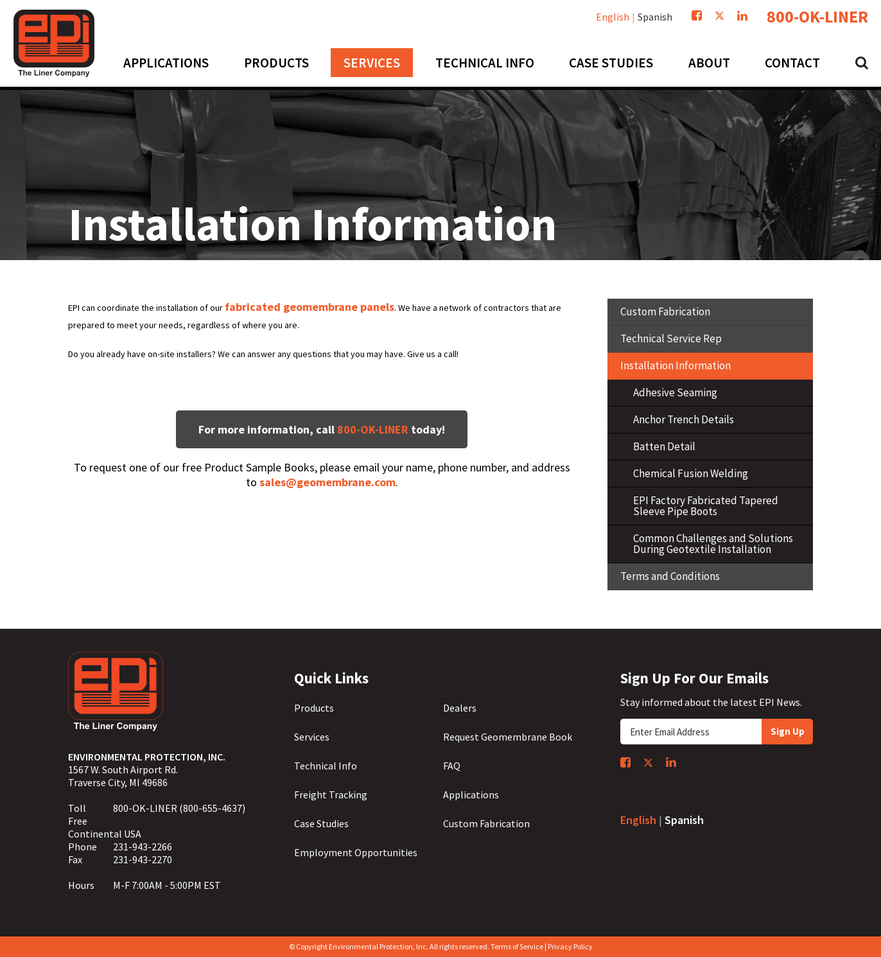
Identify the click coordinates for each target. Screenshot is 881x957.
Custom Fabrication (665, 311)
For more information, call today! (321, 429)
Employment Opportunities (355, 852)
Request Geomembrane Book (507, 736)
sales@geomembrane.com (327, 482)
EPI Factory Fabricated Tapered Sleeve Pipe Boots (705, 505)
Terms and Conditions (670, 576)
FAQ (451, 765)
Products (314, 707)
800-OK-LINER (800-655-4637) (179, 808)
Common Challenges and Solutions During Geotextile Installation (713, 543)
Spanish (655, 16)
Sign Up (788, 731)
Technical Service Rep (671, 338)
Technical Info (325, 765)
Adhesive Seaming (675, 392)
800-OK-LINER (817, 16)
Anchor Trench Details (683, 419)
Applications (471, 794)
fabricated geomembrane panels (309, 306)
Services (311, 736)
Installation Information (675, 365)
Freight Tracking (330, 794)
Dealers (459, 707)
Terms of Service (517, 946)
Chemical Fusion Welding (690, 473)
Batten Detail (664, 446)
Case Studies (321, 823)
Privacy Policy (570, 946)
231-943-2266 (142, 846)
